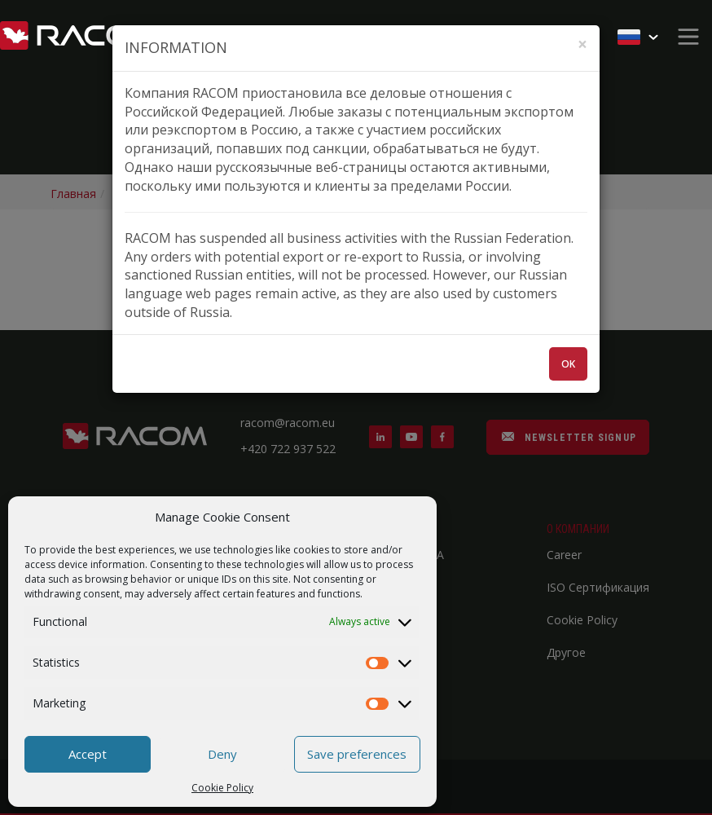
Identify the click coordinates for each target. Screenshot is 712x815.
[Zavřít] (582, 44)
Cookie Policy (222, 788)
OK (568, 364)
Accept (87, 754)
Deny (222, 754)
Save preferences (357, 754)
